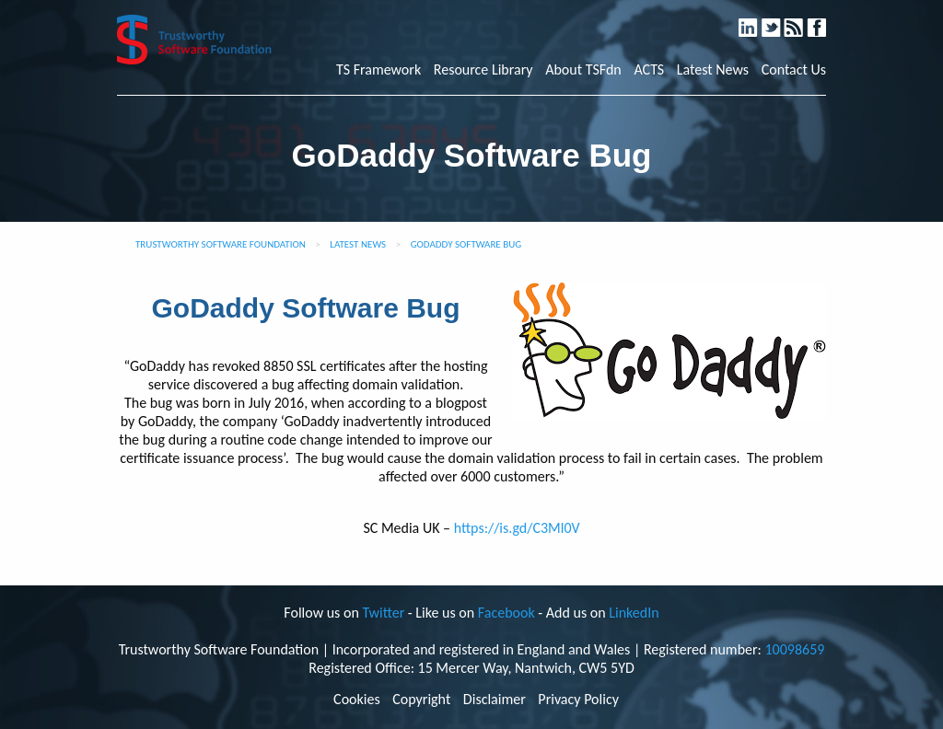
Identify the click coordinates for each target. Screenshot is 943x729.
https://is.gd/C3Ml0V (517, 528)
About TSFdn (583, 70)
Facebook (824, 19)
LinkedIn (756, 19)
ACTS (649, 70)
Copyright (421, 699)
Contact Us (794, 70)
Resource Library (483, 70)
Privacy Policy (578, 699)
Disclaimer (494, 699)
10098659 (794, 649)
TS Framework (378, 70)
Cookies (356, 699)
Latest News (713, 70)
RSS (802, 19)
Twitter (779, 19)
